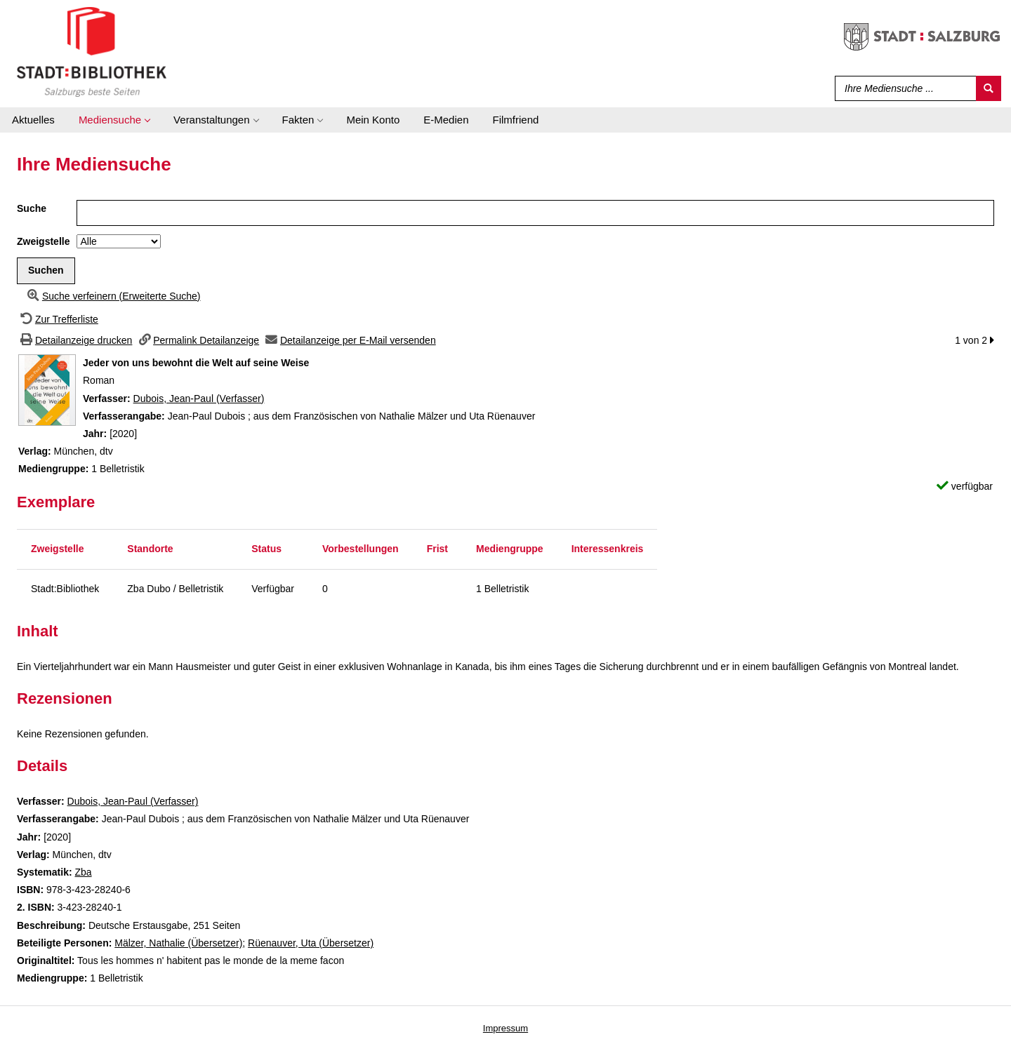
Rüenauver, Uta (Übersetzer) (311, 943)
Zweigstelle (43, 241)
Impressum (505, 1028)
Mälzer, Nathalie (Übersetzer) (178, 943)
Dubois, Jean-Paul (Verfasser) (199, 398)
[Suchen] (988, 88)
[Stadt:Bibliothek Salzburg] (91, 51)
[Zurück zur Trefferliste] (57, 319)
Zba (82, 872)
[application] (114, 120)
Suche (31, 208)
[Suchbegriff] (902, 88)
